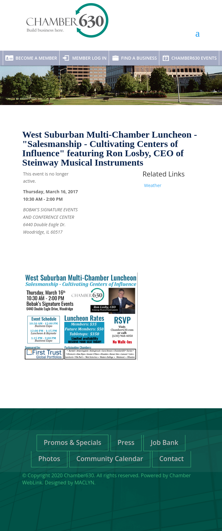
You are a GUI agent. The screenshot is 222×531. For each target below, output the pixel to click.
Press (126, 442)
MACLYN (84, 482)
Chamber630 (79, 475)
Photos (49, 458)
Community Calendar (109, 458)
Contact (171, 458)
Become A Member (36, 58)
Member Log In (89, 58)
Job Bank (164, 442)
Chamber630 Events (194, 58)
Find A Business (139, 58)
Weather (152, 185)
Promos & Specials (73, 442)
